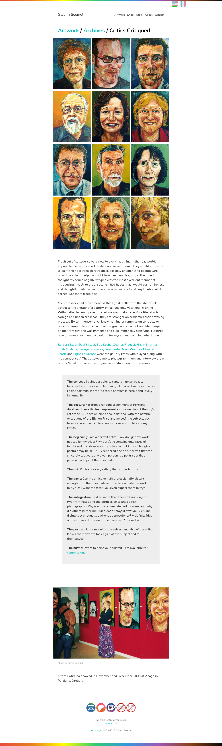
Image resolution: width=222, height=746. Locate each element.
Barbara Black (68, 345)
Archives (94, 30)
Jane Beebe (113, 349)
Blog (139, 15)
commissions (76, 552)
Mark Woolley (132, 349)
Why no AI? (111, 723)
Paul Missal (87, 345)
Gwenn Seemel (70, 14)
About (148, 15)
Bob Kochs (104, 345)
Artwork (119, 15)
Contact (159, 15)
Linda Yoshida (67, 349)
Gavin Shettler (147, 345)
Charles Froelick (124, 345)
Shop (130, 15)
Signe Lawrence (84, 354)
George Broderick (90, 349)
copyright (96, 730)
